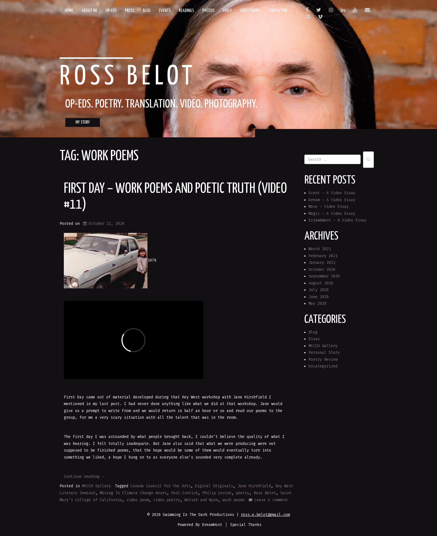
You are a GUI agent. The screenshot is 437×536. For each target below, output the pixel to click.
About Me (89, 10)
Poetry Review (323, 359)
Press (129, 10)
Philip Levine (216, 493)
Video (227, 10)
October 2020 (322, 269)
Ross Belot (128, 77)
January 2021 (322, 262)
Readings (186, 10)
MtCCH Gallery (96, 486)
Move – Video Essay (329, 206)
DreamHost (212, 524)
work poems (233, 500)
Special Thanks (245, 524)
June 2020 (319, 296)
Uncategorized (323, 366)
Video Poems (250, 10)
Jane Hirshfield (254, 486)
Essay (314, 339)
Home (69, 10)
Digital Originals (214, 486)
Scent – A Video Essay (332, 193)
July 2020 (319, 290)
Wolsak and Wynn (201, 500)
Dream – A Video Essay (332, 200)
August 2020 (321, 283)
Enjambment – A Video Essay (337, 220)
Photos (208, 10)
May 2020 (317, 303)
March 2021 (320, 249)
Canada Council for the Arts (160, 486)
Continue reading (84, 476)
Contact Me (278, 10)
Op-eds (111, 10)
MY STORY (83, 122)
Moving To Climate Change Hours (133, 493)
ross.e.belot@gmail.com (265, 514)
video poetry (166, 500)
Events (165, 10)
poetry (242, 493)
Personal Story (324, 352)
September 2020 (324, 276)
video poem (138, 500)
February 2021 (323, 256)
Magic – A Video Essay (332, 213)
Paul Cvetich (184, 493)
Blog (146, 10)
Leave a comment (271, 500)
